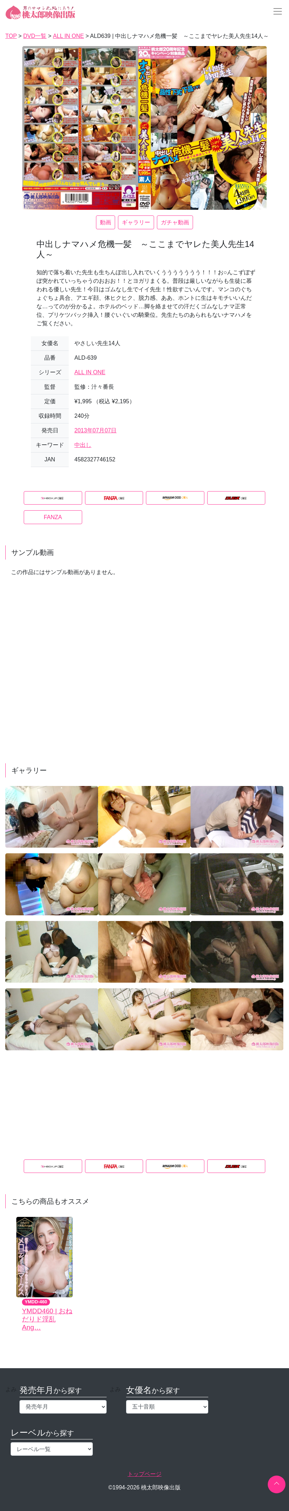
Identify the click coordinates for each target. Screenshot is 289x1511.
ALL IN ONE (89, 372)
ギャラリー (136, 222)
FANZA (53, 517)
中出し (82, 445)
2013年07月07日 (95, 430)
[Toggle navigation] (275, 11)
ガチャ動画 (175, 222)
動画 (105, 222)
